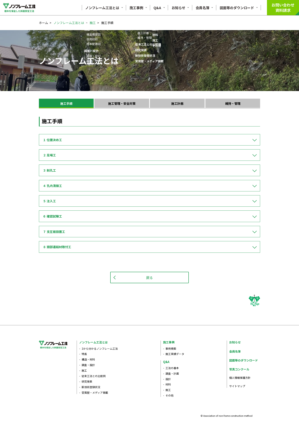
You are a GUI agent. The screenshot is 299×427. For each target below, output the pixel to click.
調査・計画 (172, 373)
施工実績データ (175, 353)
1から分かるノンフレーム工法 (100, 348)
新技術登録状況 (91, 387)
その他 (170, 395)
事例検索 (171, 348)
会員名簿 (235, 351)
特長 (84, 353)
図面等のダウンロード (243, 360)
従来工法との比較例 (94, 375)
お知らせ (235, 342)
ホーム (43, 22)
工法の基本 (172, 367)
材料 (168, 384)
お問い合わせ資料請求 (283, 7)
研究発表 (87, 381)
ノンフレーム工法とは (69, 22)
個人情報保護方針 (240, 377)
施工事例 (168, 342)
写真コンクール (239, 369)
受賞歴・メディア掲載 (95, 392)
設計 (168, 379)
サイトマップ (237, 386)
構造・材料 (88, 359)
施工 (93, 22)
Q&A (166, 361)
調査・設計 (88, 364)
